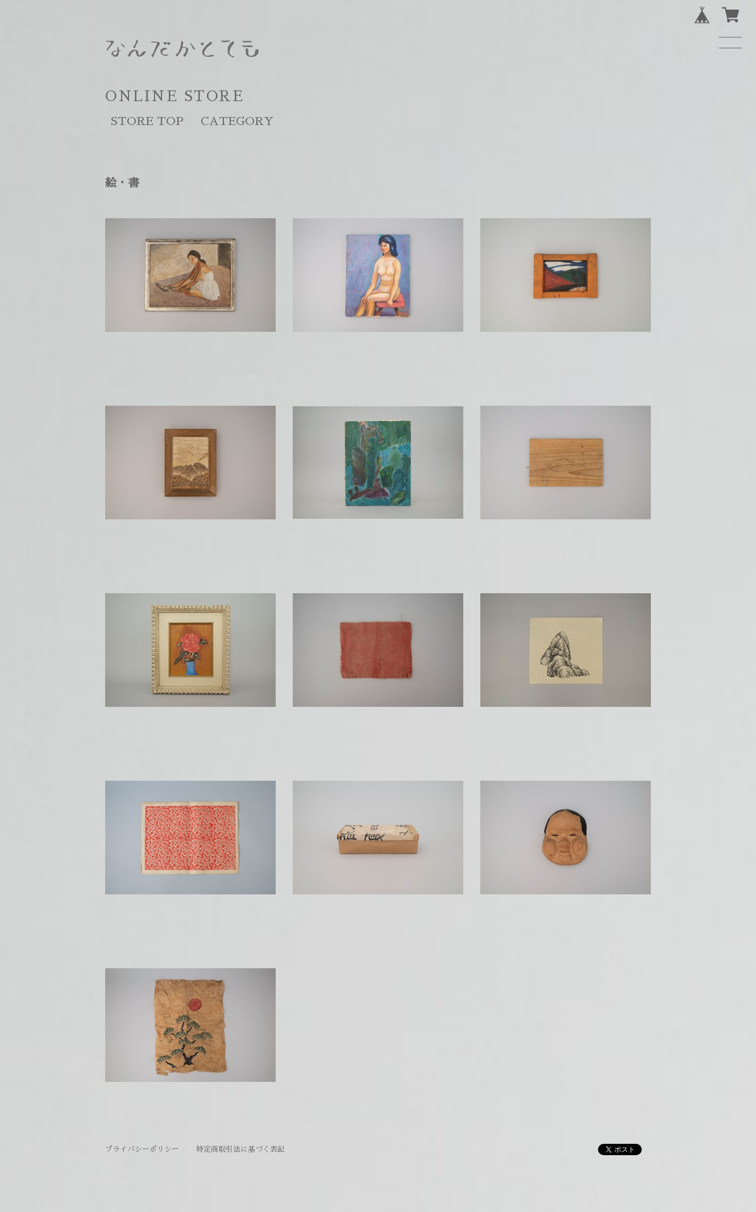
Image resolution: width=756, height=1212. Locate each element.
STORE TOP (147, 121)
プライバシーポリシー (142, 1149)
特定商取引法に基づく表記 (240, 1149)
